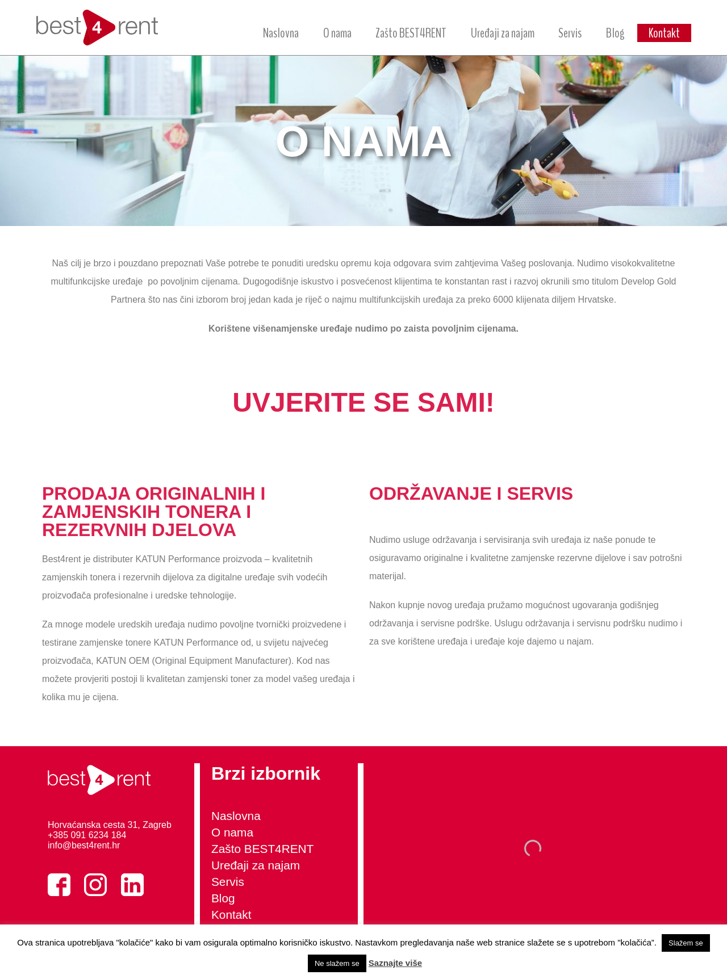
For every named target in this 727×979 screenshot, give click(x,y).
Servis (570, 33)
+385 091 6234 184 (87, 835)
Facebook (59, 884)
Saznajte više (395, 963)
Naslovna (281, 33)
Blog (615, 33)
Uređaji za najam (502, 33)
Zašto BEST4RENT (410, 33)
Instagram (95, 884)
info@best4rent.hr (84, 845)
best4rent (104, 27)
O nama (337, 33)
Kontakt (664, 33)
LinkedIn (132, 884)
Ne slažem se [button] (337, 963)
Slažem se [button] (685, 943)
